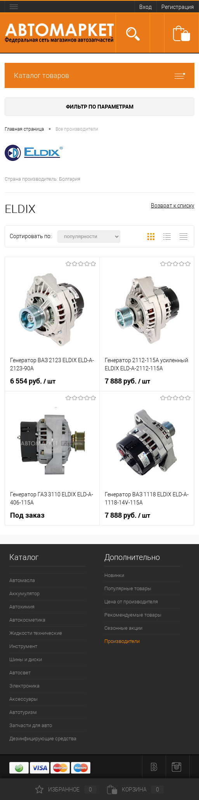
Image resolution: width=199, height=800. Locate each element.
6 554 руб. (32, 381)
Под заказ (27, 515)
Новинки (114, 575)
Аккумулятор (24, 593)
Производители (122, 641)
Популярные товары (127, 588)
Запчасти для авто (30, 725)
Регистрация (177, 7)
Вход (145, 7)
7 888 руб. (127, 381)
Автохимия (22, 607)
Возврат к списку (172, 205)
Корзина (135, 789)
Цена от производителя (131, 602)
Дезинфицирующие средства (42, 738)
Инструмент (23, 646)
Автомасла (22, 580)
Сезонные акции (123, 628)
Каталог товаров (99, 75)
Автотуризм (23, 712)
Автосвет (20, 673)
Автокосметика (27, 620)
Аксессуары (23, 699)
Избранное (66, 789)
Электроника (24, 686)
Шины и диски (25, 659)
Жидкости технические (35, 633)
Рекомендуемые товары (132, 615)
